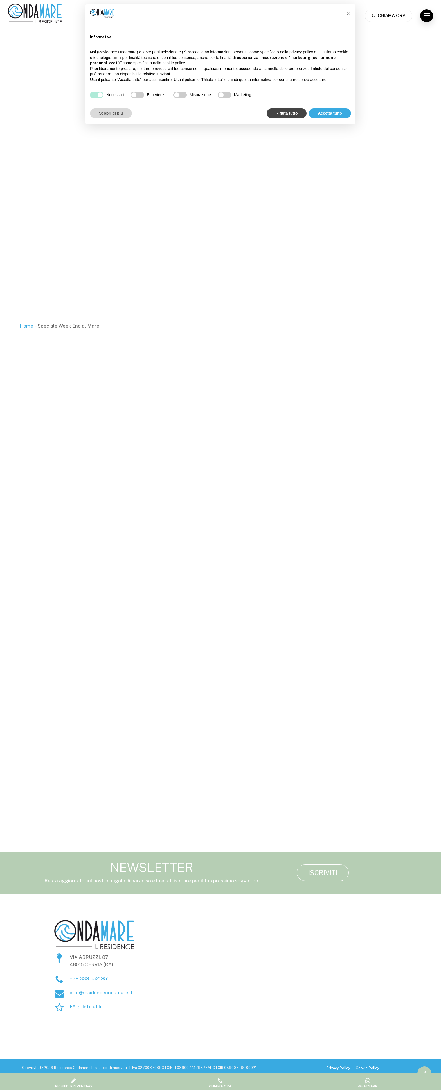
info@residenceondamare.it (101, 992)
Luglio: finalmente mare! (309, 734)
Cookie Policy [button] (367, 1068)
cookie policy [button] (174, 63)
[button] (426, 16)
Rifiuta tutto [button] (287, 113)
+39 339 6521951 (89, 978)
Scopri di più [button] (111, 113)
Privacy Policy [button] (338, 1068)
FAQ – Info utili (85, 1006)
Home (26, 326)
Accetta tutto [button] (330, 113)
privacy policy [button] (301, 52)
